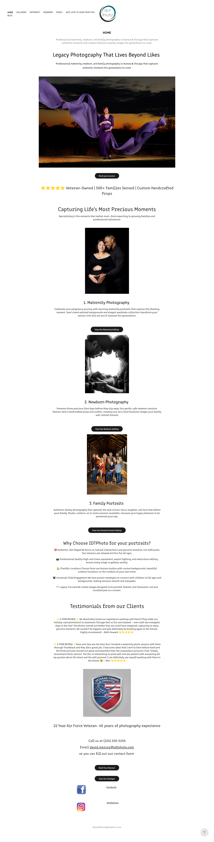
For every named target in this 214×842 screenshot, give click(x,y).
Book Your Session (107, 767)
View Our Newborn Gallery (107, 428)
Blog (10, 15)
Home (10, 12)
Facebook (111, 787)
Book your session (107, 175)
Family (59, 12)
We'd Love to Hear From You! (80, 12)
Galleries (21, 12)
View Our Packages (107, 778)
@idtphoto (113, 802)
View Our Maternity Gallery (107, 329)
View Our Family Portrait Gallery (107, 530)
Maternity (35, 12)
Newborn (48, 12)
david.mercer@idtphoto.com (112, 747)
